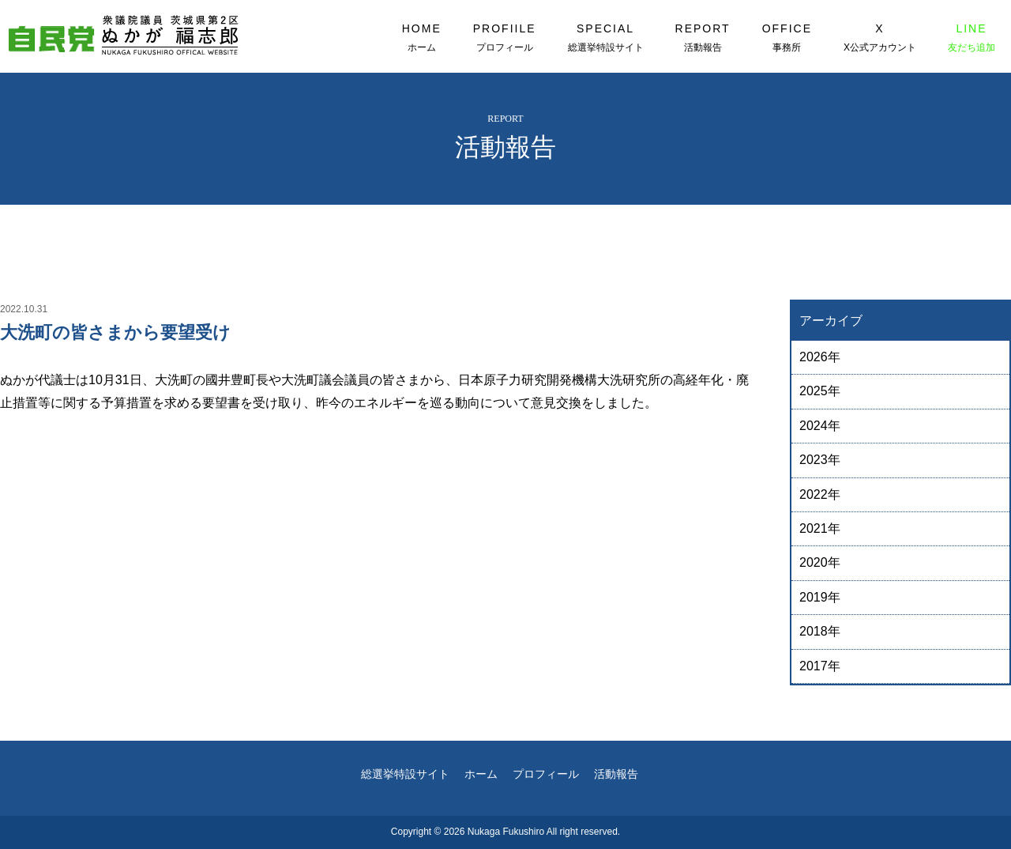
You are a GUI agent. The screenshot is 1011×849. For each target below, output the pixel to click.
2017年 (819, 666)
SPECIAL (606, 38)
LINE (971, 38)
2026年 (819, 357)
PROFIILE (504, 38)
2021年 (819, 528)
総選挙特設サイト (405, 774)
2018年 (819, 631)
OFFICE (787, 38)
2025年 (819, 391)
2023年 (819, 459)
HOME (422, 38)
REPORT (703, 38)
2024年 (819, 425)
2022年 (819, 494)
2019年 (819, 597)
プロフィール (546, 774)
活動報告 (616, 774)
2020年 (819, 562)
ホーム (481, 774)
